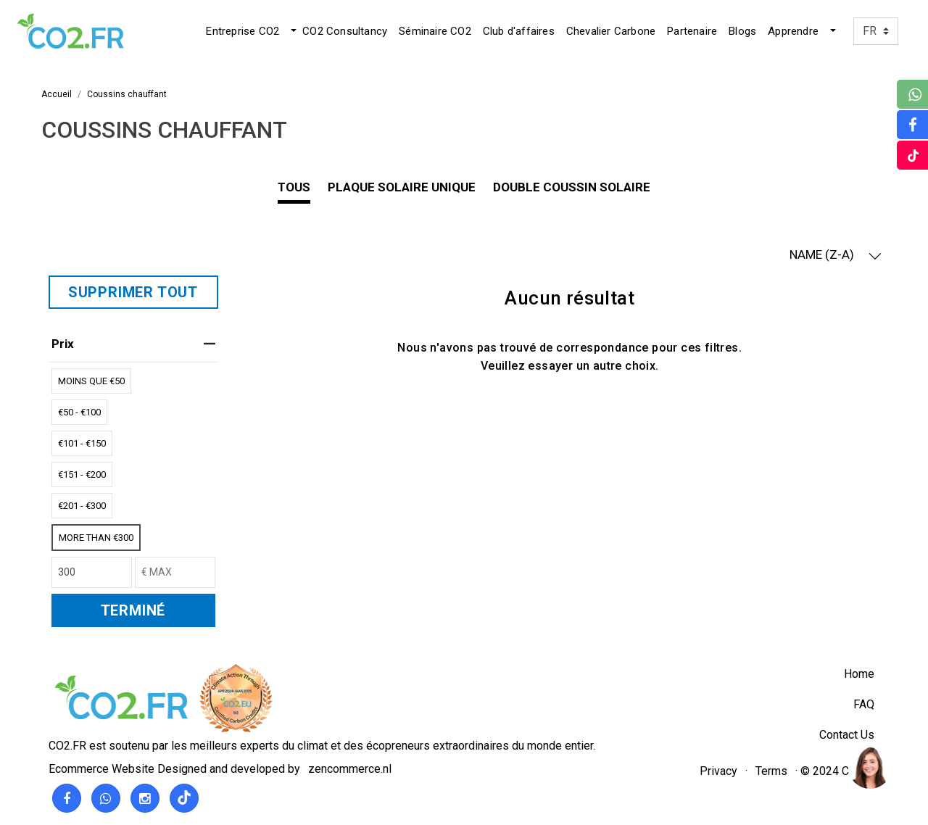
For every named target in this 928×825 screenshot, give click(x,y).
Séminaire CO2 (435, 31)
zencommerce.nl (350, 769)
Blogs (742, 31)
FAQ (863, 704)
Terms (771, 771)
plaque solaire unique (402, 187)
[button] (292, 31)
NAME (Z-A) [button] (836, 254)
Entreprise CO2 (242, 31)
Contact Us (846, 735)
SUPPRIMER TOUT (133, 292)
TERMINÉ (133, 610)
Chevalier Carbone (610, 31)
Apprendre (793, 31)
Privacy (718, 771)
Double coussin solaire (571, 187)
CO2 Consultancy (344, 31)
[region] (869, 766)
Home (859, 674)
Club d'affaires (519, 31)
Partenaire (692, 31)
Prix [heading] (133, 343)
